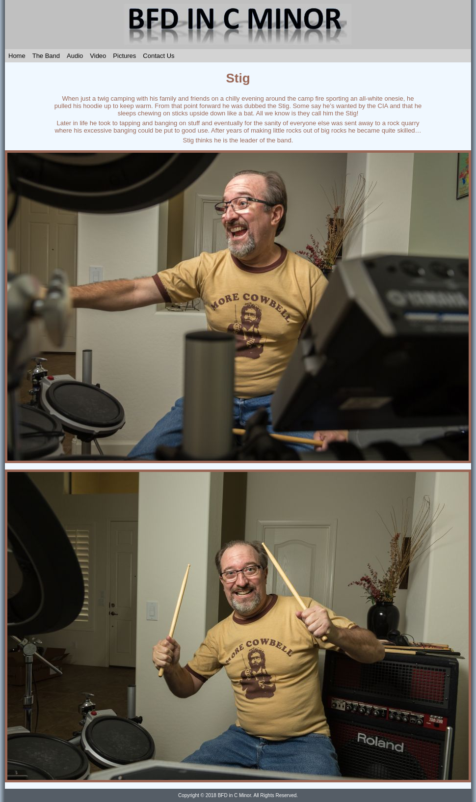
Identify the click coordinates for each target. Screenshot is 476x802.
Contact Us (158, 55)
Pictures (124, 55)
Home (17, 55)
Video (98, 55)
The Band (46, 55)
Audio (75, 55)
